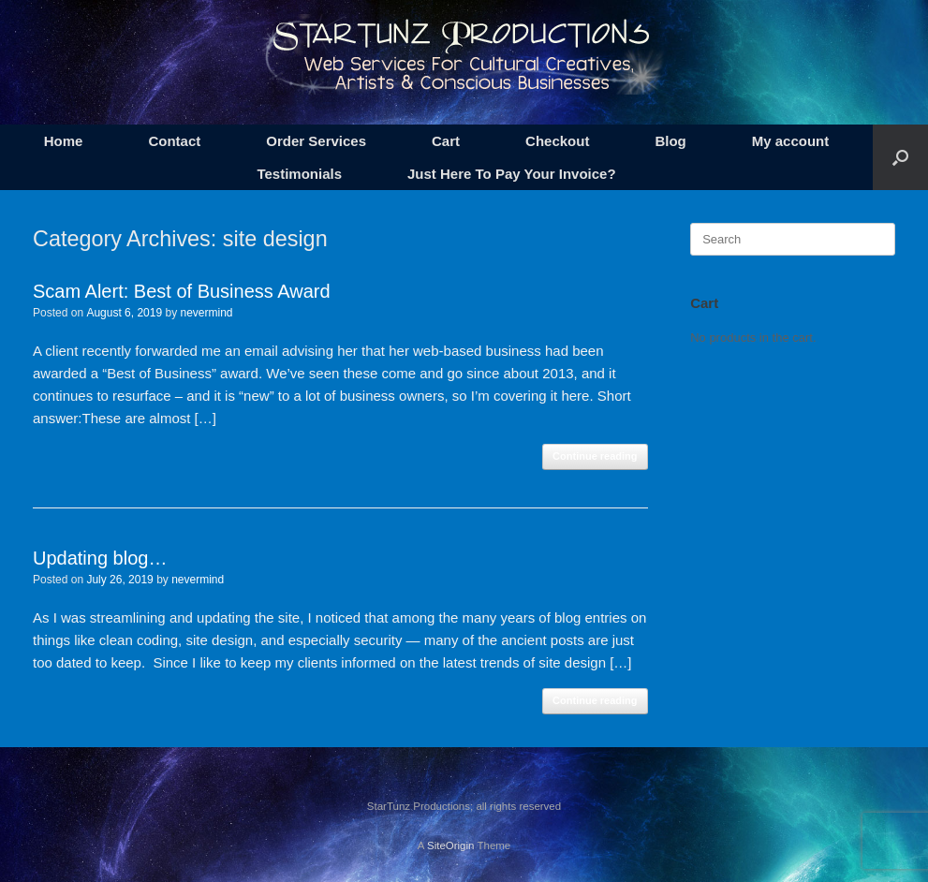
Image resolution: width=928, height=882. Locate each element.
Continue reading (594, 456)
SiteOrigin (451, 845)
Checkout (557, 141)
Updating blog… (100, 558)
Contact (174, 141)
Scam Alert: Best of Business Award (182, 291)
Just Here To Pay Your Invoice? (511, 174)
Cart (446, 141)
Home (63, 141)
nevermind (206, 312)
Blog (670, 141)
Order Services (316, 141)
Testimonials (299, 174)
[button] (900, 157)
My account (791, 141)
